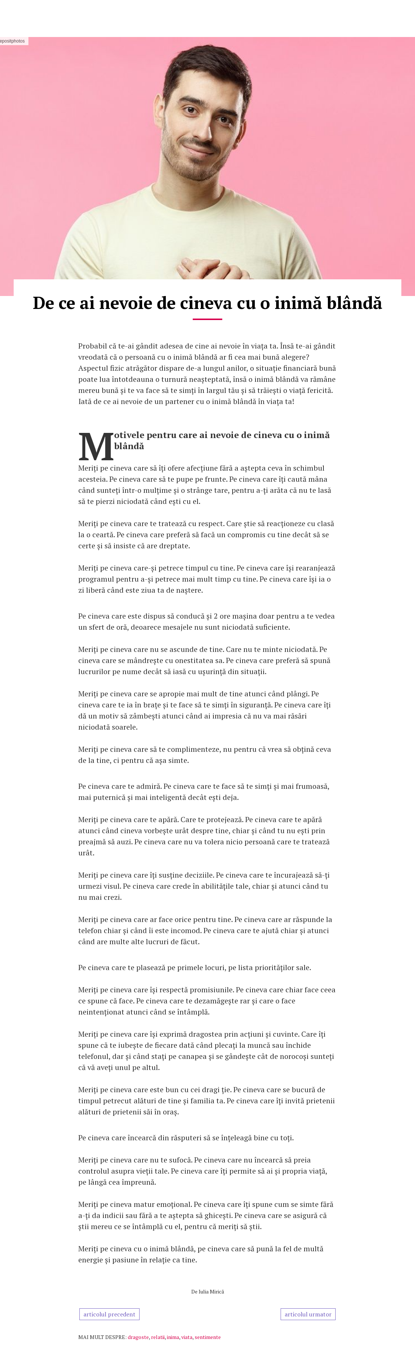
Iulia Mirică (211, 1291)
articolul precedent (109, 1314)
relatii (158, 1336)
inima (173, 1336)
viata (186, 1336)
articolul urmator (308, 1314)
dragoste (138, 1336)
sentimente (208, 1336)
